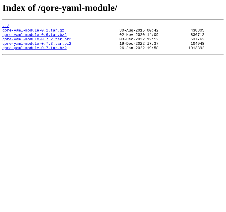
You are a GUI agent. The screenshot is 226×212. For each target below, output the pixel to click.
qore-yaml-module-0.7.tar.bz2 (34, 53)
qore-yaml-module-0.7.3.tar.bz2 (36, 47)
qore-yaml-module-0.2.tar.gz (33, 31)
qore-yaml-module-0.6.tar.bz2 (34, 37)
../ (5, 26)
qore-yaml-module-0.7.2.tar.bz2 (36, 42)
